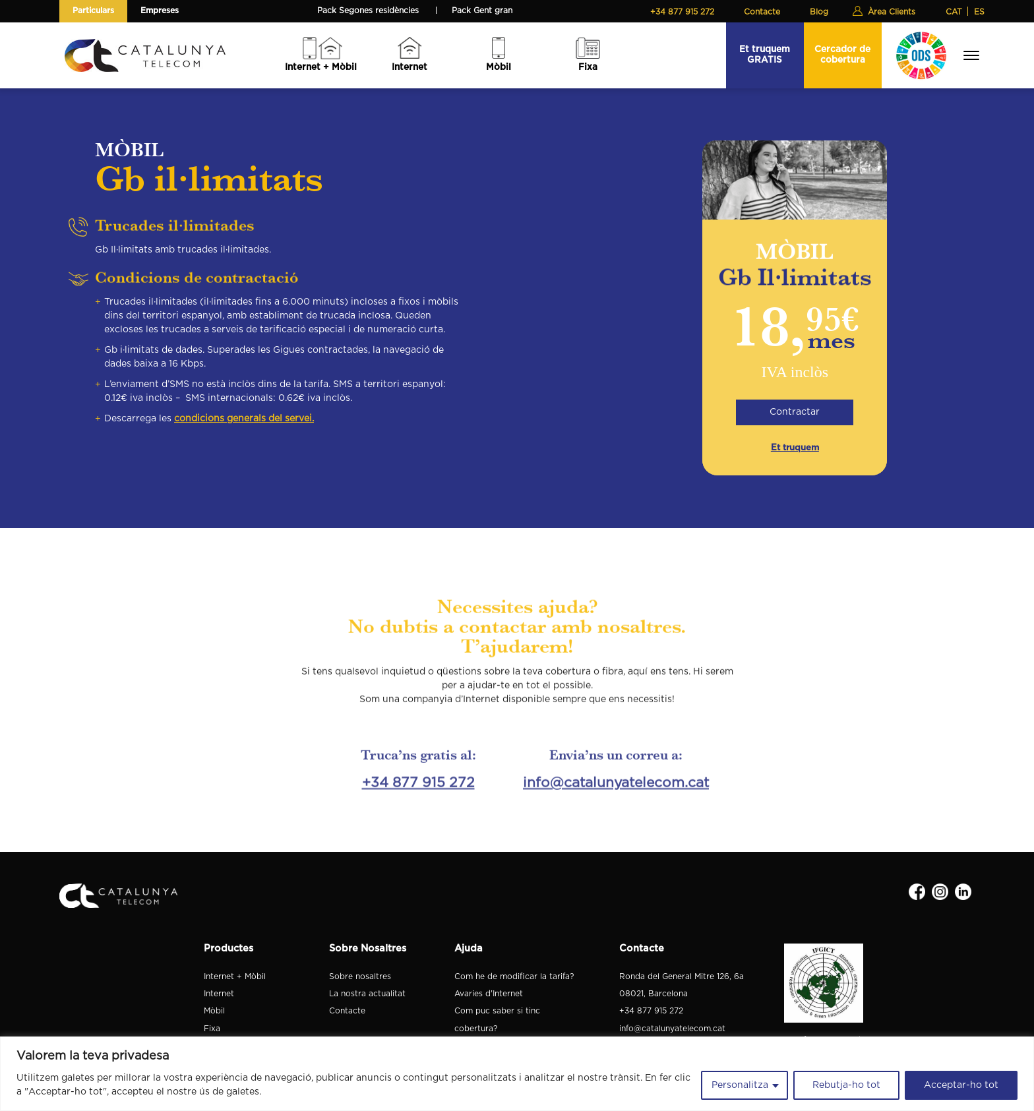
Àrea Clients (891, 12)
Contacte (762, 12)
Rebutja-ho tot (846, 1085)
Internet (409, 67)
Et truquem (795, 448)
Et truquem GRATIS (764, 54)
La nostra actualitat (367, 994)
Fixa (587, 67)
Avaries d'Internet (488, 994)
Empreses (159, 11)
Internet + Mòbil (321, 67)
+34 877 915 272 (682, 12)
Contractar (795, 410)
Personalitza (740, 1085)
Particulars (93, 11)
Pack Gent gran (482, 11)
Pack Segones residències (368, 11)
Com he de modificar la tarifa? (514, 976)
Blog (819, 12)
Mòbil (498, 67)
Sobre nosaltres (360, 976)
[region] (517, 1073)
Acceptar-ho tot (961, 1085)
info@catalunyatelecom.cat (616, 772)
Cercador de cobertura (842, 54)
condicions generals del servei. (244, 410)
